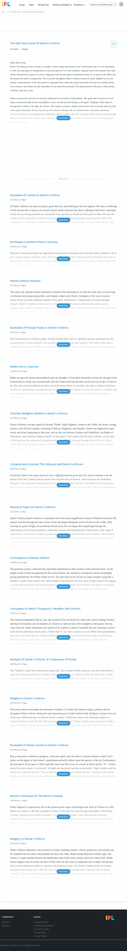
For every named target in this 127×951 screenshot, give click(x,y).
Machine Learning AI (61, 4)
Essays (23, 4)
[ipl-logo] (6, 5)
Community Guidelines (44, 925)
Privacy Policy (40, 932)
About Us (6, 922)
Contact (5, 925)
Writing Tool (44, 4)
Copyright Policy (41, 922)
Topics (32, 4)
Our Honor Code (41, 929)
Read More (63, 220)
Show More (63, 118)
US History (78, 4)
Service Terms (40, 936)
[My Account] (122, 4)
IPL (3, 12)
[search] (115, 4)
